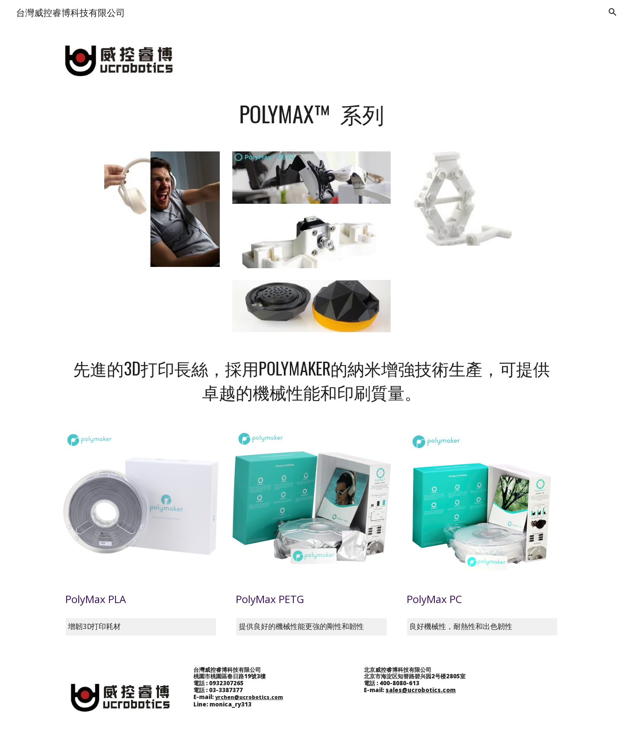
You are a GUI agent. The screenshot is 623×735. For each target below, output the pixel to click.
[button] (612, 12)
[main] (311, 114)
